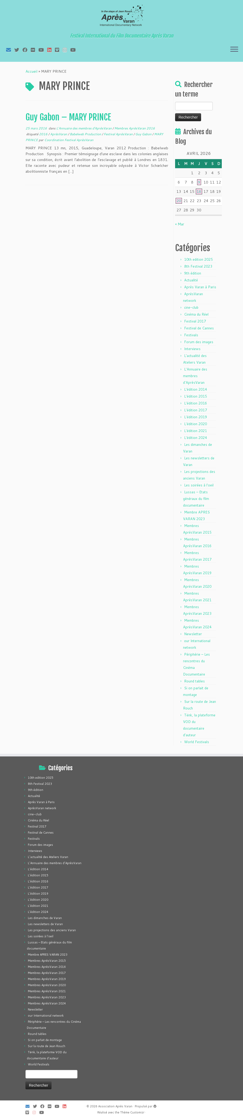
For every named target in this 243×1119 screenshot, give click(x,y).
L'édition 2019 (195, 417)
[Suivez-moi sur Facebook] (27, 49)
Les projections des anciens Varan (52, 930)
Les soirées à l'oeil (199, 485)
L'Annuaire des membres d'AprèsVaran (84, 128)
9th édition (192, 273)
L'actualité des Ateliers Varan (48, 857)
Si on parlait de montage (45, 1040)
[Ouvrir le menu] (234, 50)
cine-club (191, 307)
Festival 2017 (195, 321)
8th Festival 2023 (198, 266)
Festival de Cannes (199, 328)
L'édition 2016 (195, 403)
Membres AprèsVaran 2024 (47, 1003)
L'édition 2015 (195, 396)
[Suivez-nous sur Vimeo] (59, 49)
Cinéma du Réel (196, 314)
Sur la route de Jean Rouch (46, 1046)
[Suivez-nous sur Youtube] (74, 49)
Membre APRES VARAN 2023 (47, 954)
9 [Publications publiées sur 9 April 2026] (199, 182)
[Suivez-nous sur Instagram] (66, 49)
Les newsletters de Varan (45, 924)
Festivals (191, 335)
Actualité (191, 280)
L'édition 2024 (195, 437)
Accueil (31, 71)
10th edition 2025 (198, 259)
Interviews (192, 348)
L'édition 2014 (195, 389)
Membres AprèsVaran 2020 (47, 985)
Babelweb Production (86, 134)
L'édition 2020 (195, 423)
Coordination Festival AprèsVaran (68, 140)
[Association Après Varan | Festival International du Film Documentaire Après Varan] (121, 17)
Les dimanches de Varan (45, 918)
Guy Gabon (143, 134)
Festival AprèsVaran (118, 134)
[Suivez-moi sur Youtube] (42, 49)
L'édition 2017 (195, 410)
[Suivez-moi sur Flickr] (34, 49)
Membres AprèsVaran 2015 (47, 961)
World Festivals (196, 741)
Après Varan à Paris (200, 287)
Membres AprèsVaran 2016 (134, 128)
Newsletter (193, 634)
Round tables (194, 681)
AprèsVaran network (42, 808)
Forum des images (198, 341)
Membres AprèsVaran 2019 (47, 979)
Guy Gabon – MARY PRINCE (68, 117)
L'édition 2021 (195, 430)
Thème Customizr (132, 1112)
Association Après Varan (115, 1106)
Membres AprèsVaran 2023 (47, 997)
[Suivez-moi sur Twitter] (18, 49)
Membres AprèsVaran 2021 (47, 991)
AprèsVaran (59, 134)
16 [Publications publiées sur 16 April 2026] (199, 191)
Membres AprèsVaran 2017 (47, 973)
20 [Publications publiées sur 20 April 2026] (178, 200)
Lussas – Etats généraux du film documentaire (196, 499)
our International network (46, 1015)
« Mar (179, 224)
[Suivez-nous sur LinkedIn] (51, 49)
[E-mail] (10, 49)
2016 (43, 134)
